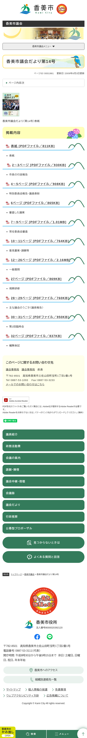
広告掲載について (57, 695)
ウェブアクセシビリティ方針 (22, 695)
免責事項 (60, 689)
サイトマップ (13, 689)
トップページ (16, 574)
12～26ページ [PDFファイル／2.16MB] (41, 260)
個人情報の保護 (37, 689)
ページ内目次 (16, 82)
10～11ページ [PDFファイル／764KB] (40, 241)
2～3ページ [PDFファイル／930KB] (39, 165)
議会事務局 (12, 369)
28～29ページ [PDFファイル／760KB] (40, 298)
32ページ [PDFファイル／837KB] (36, 336)
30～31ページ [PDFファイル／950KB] (40, 317)
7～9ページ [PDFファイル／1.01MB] (38, 222)
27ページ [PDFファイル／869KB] (36, 279)
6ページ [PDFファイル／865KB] (35, 203)
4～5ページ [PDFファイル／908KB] (38, 184)
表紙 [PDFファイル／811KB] (33, 146)
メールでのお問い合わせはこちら (25, 384)
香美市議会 (29, 574)
